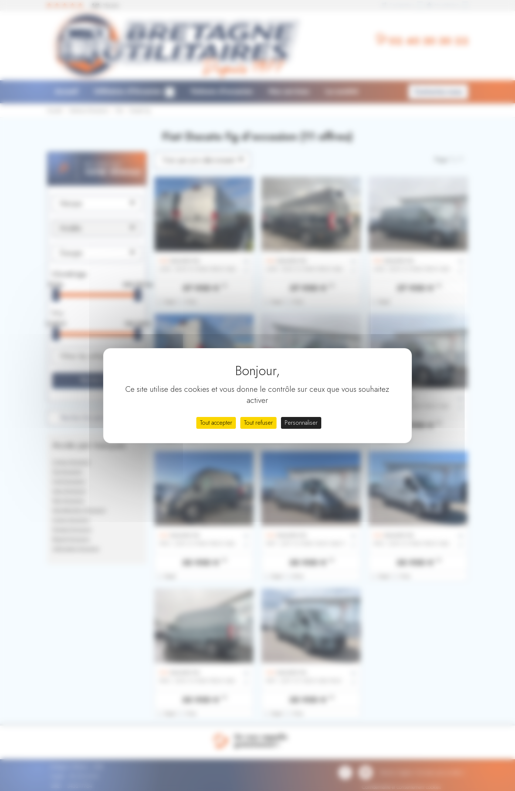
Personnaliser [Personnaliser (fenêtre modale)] (301, 422)
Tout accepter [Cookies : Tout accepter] (216, 422)
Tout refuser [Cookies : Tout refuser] (258, 422)
